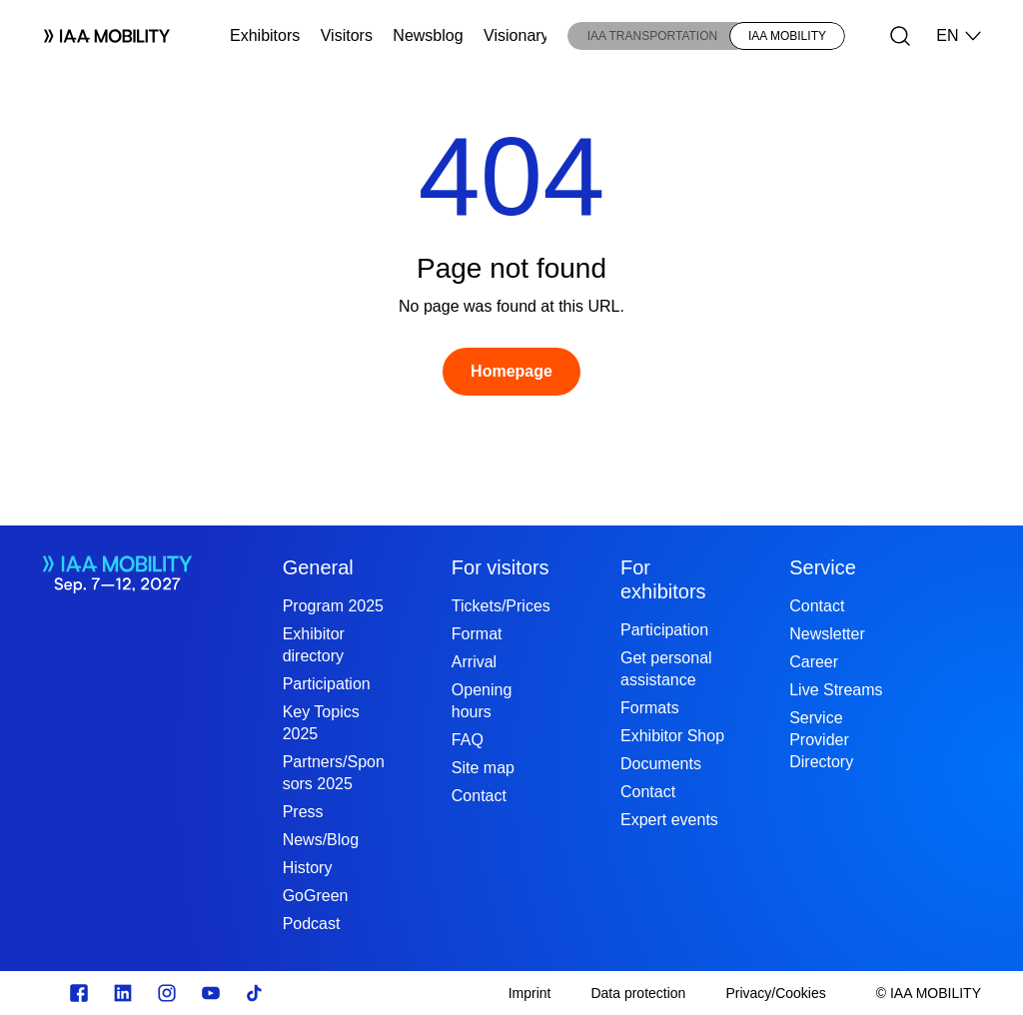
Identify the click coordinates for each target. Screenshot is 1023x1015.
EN (959, 36)
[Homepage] (511, 372)
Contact (479, 795)
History (308, 867)
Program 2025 (333, 605)
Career (813, 661)
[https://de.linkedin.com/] (123, 993)
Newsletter (827, 633)
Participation (327, 683)
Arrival (474, 661)
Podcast (312, 923)
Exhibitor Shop (672, 735)
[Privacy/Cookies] (775, 993)
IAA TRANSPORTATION (652, 36)
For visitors (500, 567)
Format (477, 633)
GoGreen (316, 895)
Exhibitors (265, 35)
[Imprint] (530, 993)
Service (822, 567)
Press (303, 811)
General (318, 567)
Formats (649, 707)
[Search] (900, 36)
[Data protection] (637, 993)
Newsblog (428, 35)
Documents (660, 763)
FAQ (468, 739)
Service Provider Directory (821, 739)
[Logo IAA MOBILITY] (99, 36)
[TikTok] (255, 993)
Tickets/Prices (501, 605)
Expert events (669, 819)
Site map (483, 767)
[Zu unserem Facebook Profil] (79, 993)
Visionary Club (535, 35)
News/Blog (321, 839)
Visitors (347, 35)
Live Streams (835, 689)
